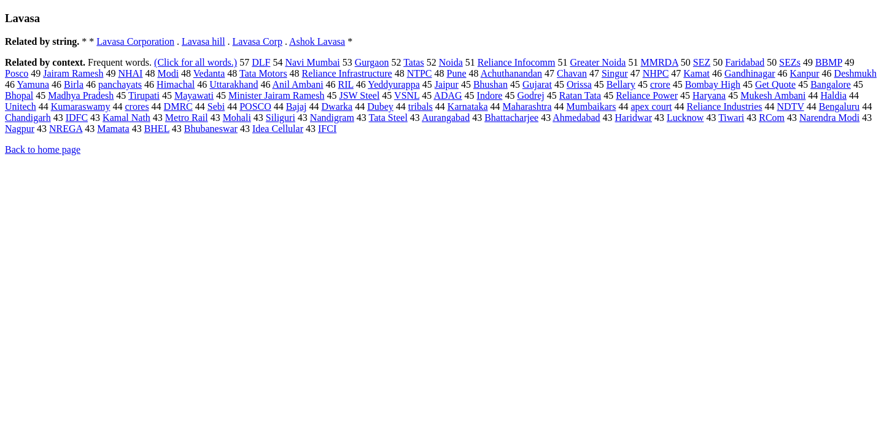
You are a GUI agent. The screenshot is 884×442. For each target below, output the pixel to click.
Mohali (237, 117)
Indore (490, 95)
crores (137, 106)
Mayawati (194, 95)
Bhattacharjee (511, 117)
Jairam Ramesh (73, 73)
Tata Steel (388, 117)
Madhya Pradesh (81, 95)
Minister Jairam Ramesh (276, 95)
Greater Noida (598, 62)
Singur (615, 73)
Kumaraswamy (80, 106)
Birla (73, 84)
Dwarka (337, 106)
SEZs (790, 62)
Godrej (530, 95)
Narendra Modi (829, 117)
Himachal (176, 84)
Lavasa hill (203, 41)
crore (660, 84)
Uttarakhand (233, 84)
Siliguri (280, 117)
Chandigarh (28, 117)
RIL (346, 84)
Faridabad (744, 62)
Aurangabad (446, 117)
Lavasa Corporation (135, 41)
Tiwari (731, 117)
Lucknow (685, 117)
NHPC (656, 73)
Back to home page (42, 149)
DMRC (178, 106)
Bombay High (712, 84)
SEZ (701, 62)
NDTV (790, 106)
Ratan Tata (580, 95)
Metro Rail (186, 117)
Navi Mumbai (312, 62)
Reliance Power (647, 95)
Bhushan (490, 84)
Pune (457, 73)
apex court (651, 106)
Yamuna (33, 84)
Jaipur (447, 84)
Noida (451, 62)
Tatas (413, 62)
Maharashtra (527, 106)
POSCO (255, 106)
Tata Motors (263, 73)
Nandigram (332, 117)
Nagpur (19, 128)
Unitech (20, 106)
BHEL (156, 128)
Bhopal (19, 95)
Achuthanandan (511, 73)
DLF (261, 62)
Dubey (380, 106)
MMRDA (659, 62)
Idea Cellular (277, 128)
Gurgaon (372, 62)
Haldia (833, 95)
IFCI (327, 128)
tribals (420, 106)
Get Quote (775, 84)
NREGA (65, 128)
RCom (772, 117)
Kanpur (805, 73)
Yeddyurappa (394, 84)
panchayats (120, 84)
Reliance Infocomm (517, 62)
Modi (168, 73)
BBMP (828, 62)
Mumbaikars (591, 106)
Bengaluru (839, 106)
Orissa (579, 84)
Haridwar (633, 117)
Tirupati (144, 95)
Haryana (709, 95)
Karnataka (468, 106)
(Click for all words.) (195, 62)
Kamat (696, 73)
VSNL (406, 95)
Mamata (113, 128)
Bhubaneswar (211, 128)
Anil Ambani (298, 84)
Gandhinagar (749, 73)
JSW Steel (359, 95)
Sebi (216, 106)
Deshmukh (855, 73)
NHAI (130, 73)
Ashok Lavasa (317, 41)
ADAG (447, 95)
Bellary (621, 84)
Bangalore (830, 84)
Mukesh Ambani (772, 95)
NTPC (419, 73)
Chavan (572, 73)
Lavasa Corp (257, 41)
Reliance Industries (724, 106)
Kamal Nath (126, 117)
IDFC (77, 117)
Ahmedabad (576, 117)
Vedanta (209, 73)
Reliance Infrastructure (347, 73)
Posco (16, 73)
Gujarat (537, 84)
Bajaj (296, 106)
